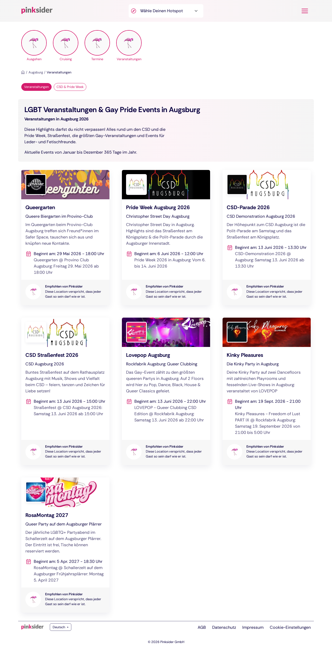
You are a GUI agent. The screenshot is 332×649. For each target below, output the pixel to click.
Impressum (253, 627)
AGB (202, 627)
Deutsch (59, 627)
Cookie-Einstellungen (290, 627)
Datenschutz (224, 627)
